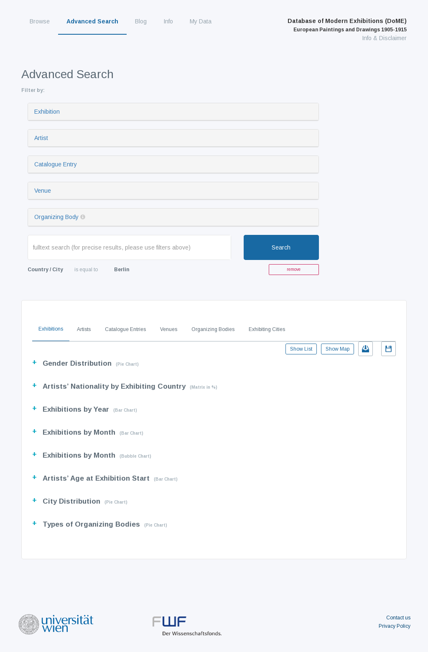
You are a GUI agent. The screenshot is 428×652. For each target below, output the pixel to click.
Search (281, 247)
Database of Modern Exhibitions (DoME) (347, 25)
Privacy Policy (394, 626)
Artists (84, 329)
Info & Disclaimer (384, 38)
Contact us (398, 618)
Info (168, 21)
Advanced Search (92, 21)
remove (294, 269)
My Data (200, 21)
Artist (41, 138)
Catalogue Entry (55, 164)
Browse (40, 21)
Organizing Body (56, 217)
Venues (168, 329)
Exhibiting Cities (267, 329)
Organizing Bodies (212, 329)
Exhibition (47, 111)
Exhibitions (50, 329)
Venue (42, 190)
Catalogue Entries (125, 329)
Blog (141, 21)
